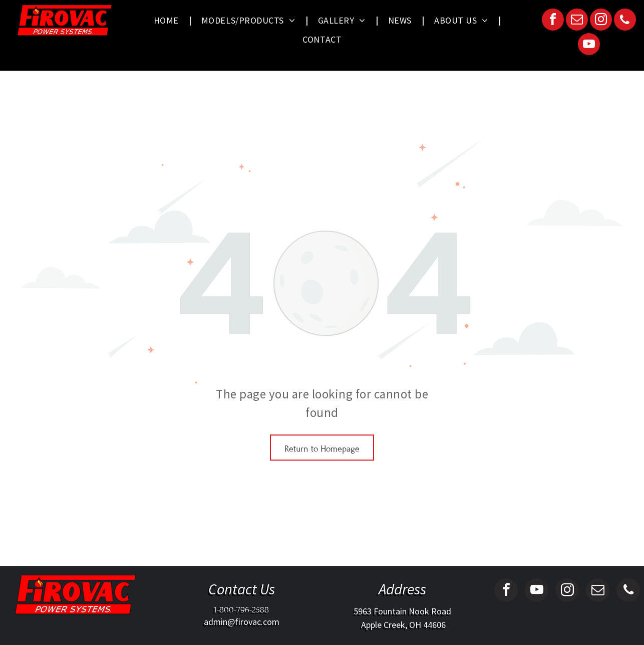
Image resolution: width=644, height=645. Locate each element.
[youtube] (589, 45)
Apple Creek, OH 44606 (402, 624)
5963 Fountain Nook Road (402, 611)
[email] (577, 21)
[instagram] (601, 21)
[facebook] (553, 21)
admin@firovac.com (241, 621)
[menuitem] (167, 20)
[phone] (625, 21)
